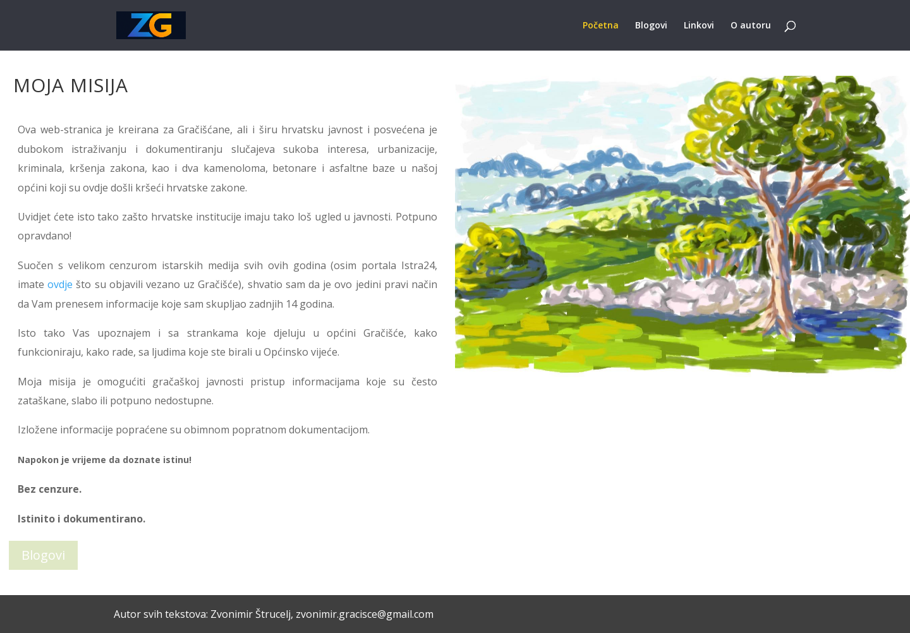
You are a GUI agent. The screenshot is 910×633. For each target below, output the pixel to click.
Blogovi (651, 26)
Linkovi (699, 26)
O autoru (751, 26)
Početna (601, 26)
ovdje (60, 284)
